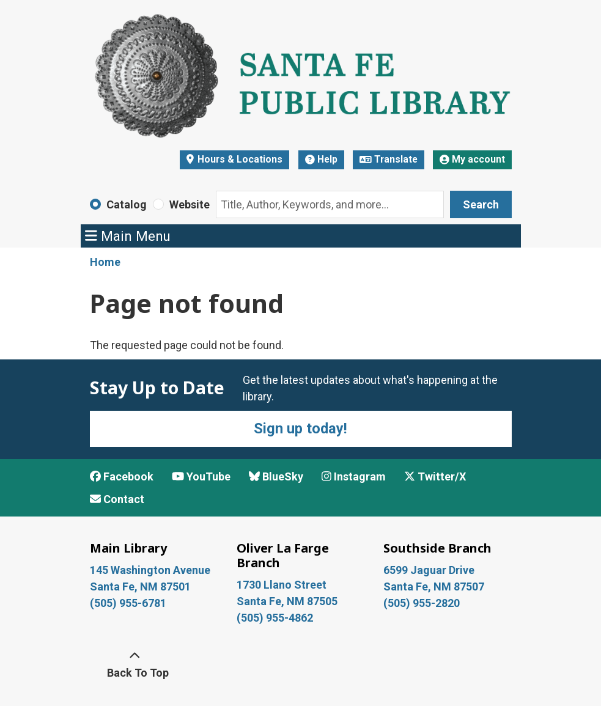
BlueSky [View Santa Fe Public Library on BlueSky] (276, 476)
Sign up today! (300, 428)
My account (472, 159)
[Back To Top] (135, 664)
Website (189, 204)
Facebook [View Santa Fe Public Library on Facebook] (121, 476)
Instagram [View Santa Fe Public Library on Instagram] (354, 476)
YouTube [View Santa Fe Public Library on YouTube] (201, 476)
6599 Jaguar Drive (428, 570)
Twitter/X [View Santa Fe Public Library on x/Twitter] (435, 476)
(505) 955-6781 (129, 603)
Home (105, 262)
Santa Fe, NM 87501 (141, 586)
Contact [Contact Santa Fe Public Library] (117, 499)
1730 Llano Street (281, 584)
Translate (388, 159)
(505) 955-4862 (275, 617)
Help (321, 159)
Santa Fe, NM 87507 (435, 586)
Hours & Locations (238, 159)
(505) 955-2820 (421, 603)
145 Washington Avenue (150, 570)
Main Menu (128, 235)
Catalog (126, 204)
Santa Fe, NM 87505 (288, 601)
